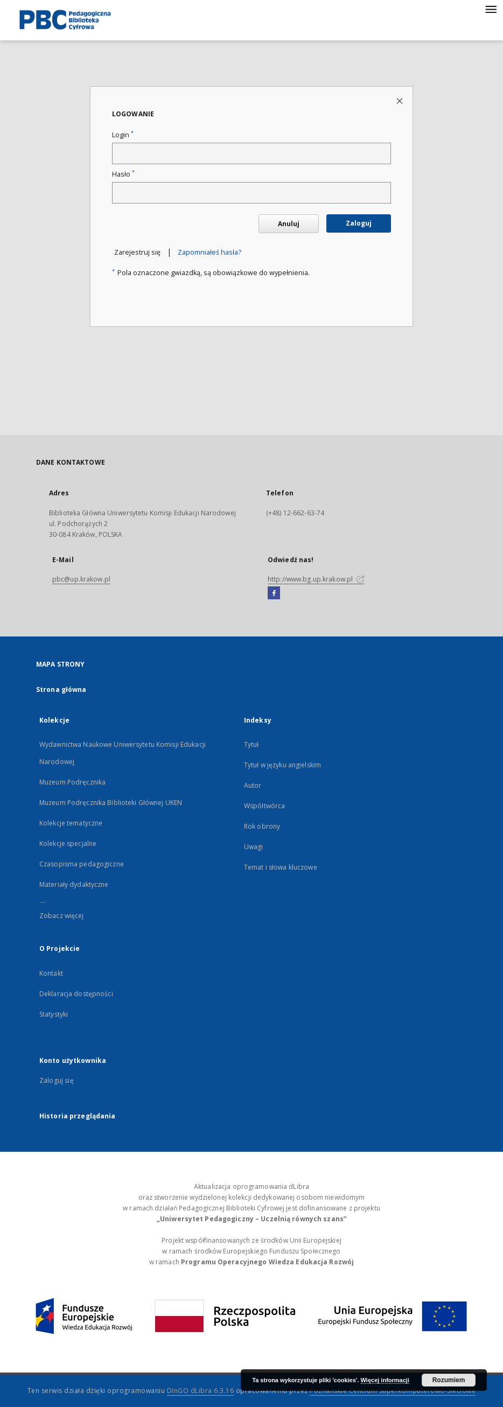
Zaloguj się (56, 1080)
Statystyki (53, 1014)
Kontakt (51, 973)
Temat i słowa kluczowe (280, 867)
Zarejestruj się (137, 252)
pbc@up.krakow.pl (81, 579)
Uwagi (253, 846)
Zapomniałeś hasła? (209, 252)
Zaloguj (359, 223)
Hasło (123, 174)
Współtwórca (264, 805)
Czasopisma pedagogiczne (81, 864)
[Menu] (490, 8)
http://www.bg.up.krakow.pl (316, 579)
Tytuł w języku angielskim (282, 764)
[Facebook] (274, 593)
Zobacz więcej (61, 915)
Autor (253, 785)
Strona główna (61, 689)
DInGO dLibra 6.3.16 (200, 1390)
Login (123, 134)
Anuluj (288, 223)
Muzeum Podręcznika (72, 782)
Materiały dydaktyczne (74, 884)
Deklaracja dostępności (76, 993)
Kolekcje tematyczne (70, 823)
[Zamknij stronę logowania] (400, 100)
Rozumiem (448, 1380)
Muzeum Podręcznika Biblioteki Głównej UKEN (110, 802)
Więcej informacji (385, 1380)
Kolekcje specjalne (67, 843)
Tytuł (251, 744)
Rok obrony (262, 826)
